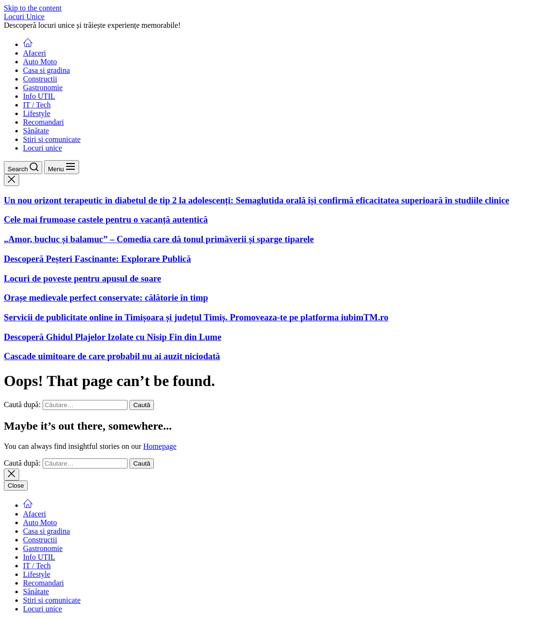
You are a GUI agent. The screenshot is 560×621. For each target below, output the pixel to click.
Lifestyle (36, 113)
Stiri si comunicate (52, 139)
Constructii (40, 79)
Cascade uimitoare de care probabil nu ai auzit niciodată (112, 356)
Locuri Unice (24, 16)
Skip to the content (32, 8)
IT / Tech (37, 105)
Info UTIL (39, 96)
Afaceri (34, 53)
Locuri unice (42, 148)
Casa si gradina (46, 70)
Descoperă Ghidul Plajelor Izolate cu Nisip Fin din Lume (113, 337)
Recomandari (43, 122)
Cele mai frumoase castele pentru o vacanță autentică (106, 219)
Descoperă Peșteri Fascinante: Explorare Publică (97, 259)
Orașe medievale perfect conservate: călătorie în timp (106, 298)
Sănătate (36, 131)
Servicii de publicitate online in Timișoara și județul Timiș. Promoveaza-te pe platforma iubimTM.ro (196, 317)
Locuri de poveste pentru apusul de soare (82, 278)
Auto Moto (40, 62)
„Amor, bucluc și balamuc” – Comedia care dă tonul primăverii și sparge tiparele (159, 239)
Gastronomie (43, 87)
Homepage (159, 446)
